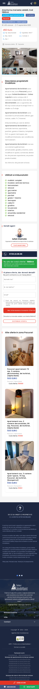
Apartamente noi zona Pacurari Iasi (19, 665)
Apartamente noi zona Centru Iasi (19, 661)
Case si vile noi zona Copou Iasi (19, 680)
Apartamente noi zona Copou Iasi (19, 663)
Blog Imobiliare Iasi (25, 655)
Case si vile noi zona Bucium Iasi (19, 677)
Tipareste (20, 44)
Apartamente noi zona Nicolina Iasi (19, 670)
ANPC (10, 644)
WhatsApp (29, 687)
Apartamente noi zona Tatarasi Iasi (19, 672)
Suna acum (19, 683)
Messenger (10, 687)
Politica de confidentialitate (21, 644)
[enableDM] (31, 3)
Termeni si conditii (19, 647)
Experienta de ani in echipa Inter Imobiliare (19, 241)
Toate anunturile (19, 245)
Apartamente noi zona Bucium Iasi (19, 659)
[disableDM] (34, 3)
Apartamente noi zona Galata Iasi (19, 668)
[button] (19, 58)
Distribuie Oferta (19, 321)
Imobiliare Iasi (12, 655)
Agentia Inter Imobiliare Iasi (20, 633)
